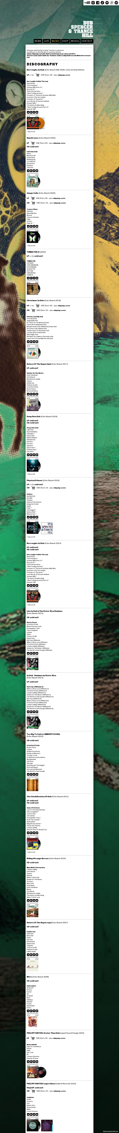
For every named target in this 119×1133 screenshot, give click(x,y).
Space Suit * (31, 447)
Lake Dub (30, 430)
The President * (32, 85)
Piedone (30, 500)
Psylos (29, 1004)
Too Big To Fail (32, 755)
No (28, 1054)
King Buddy (31, 1006)
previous (28, 112)
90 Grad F (30, 988)
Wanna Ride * (31, 512)
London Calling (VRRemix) (36, 646)
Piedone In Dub (32, 385)
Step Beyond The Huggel (35, 765)
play (31, 112)
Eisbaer (29, 875)
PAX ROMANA (31, 267)
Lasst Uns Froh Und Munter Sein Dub (40, 338)
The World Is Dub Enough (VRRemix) (39, 650)
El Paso (29, 990)
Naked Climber (32, 438)
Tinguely (30, 945)
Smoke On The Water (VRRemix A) (39, 695)
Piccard (29, 444)
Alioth (29, 154)
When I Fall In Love (33, 897)
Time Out (30, 167)
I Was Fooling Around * (35, 93)
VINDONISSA (31, 273)
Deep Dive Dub (32, 428)
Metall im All (31, 155)
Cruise (29, 221)
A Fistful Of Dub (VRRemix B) (37, 703)
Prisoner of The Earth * (35, 99)
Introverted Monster (34, 769)
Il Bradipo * (31, 434)
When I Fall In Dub (33, 877)
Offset (29, 1048)
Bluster (29, 215)
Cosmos (30, 1101)
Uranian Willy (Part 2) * (35, 87)
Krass (29, 1008)
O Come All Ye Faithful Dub (36, 332)
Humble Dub (31, 496)
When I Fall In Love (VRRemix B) (38, 701)
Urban (29, 1099)
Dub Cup (30, 939)
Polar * (29, 508)
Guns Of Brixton (33, 808)
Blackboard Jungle (33, 379)
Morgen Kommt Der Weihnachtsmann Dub (42, 326)
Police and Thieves (33, 826)
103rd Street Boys (33, 91)
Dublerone (30, 383)
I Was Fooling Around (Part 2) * (38, 107)
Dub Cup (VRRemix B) (34, 699)
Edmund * (30, 446)
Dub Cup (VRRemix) (33, 640)
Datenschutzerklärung (110, 1131)
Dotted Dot (31, 163)
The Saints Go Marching (35, 105)
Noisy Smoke (32, 1044)
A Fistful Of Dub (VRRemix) (36, 644)
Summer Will (31, 109)
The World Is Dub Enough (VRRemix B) (40, 708)
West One (30, 883)
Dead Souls (31, 83)
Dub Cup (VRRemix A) (35, 687)
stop (37, 112)
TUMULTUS (31, 261)
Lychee (29, 632)
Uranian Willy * (32, 103)
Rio (28, 994)
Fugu (28, 219)
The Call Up (31, 816)
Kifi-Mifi (29, 498)
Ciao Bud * (30, 451)
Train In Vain (31, 814)
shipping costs (64, 75)
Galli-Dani (30, 934)
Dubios (29, 494)
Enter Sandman (32, 375)
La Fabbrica (31, 161)
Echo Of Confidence (34, 1046)
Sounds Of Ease (32, 1058)
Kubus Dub (31, 436)
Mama (29, 889)
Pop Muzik (30, 891)
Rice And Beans (32, 391)
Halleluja (30, 1000)
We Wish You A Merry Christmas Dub (40, 336)
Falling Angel (31, 951)
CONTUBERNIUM (32, 265)
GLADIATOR (31, 269)
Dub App (30, 763)
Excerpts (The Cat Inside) (36, 97)
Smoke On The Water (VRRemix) (38, 648)
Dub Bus (30, 442)
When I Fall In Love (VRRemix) (37, 642)
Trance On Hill (31, 636)
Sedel (29, 506)
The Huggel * (31, 510)
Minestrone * (31, 514)
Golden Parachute (33, 751)
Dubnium (30, 165)
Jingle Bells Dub (32, 320)
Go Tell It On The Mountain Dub (38, 322)
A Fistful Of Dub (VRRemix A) (37, 691)
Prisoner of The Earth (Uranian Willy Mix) (41, 95)
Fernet (29, 992)
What (29, 1109)
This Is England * (33, 812)
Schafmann (31, 941)
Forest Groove (32, 1111)
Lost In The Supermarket (36, 810)
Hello (28, 1050)
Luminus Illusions (33, 1056)
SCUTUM (30, 271)
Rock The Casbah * (33, 820)
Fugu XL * (30, 223)
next (34, 112)
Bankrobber (31, 822)
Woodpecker (31, 759)
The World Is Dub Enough (36, 771)
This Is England (32, 630)
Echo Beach (31, 377)
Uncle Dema (31, 157)
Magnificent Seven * (34, 824)
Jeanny (29, 381)
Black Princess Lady (34, 626)
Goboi (29, 634)
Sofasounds (31, 1107)
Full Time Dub (32, 152)
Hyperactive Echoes (34, 502)
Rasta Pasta (31, 389)
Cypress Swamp (33, 217)
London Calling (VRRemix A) (36, 693)
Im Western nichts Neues (36, 757)
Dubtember (31, 986)
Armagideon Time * (34, 818)
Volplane (30, 1097)
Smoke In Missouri (33, 753)
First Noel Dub (32, 319)
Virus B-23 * (31, 89)
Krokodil (30, 996)
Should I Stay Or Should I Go (37, 830)
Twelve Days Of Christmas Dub (38, 330)
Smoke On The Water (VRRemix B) (39, 706)
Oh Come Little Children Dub (37, 328)
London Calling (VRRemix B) (36, 705)
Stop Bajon (31, 885)
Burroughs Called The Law (37, 81)
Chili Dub (30, 211)
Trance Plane (32, 209)
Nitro (28, 998)
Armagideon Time (33, 628)
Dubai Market (32, 213)
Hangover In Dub (33, 504)
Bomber (29, 1002)
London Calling (32, 828)
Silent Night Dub (32, 334)
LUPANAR (30, 263)
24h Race (30, 761)
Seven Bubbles (32, 432)
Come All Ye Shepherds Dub (36, 324)
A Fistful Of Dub (32, 387)
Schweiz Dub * (32, 449)
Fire (28, 1103)
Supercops (31, 638)
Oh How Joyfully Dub (35, 317)
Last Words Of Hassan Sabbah (38, 101)
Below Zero (31, 1105)
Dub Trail (30, 1052)
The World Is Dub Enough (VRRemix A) (40, 697)
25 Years (30, 881)
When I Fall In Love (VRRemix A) (38, 689)
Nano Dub (30, 936)
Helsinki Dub (31, 440)
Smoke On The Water (35, 373)
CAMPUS (30, 275)
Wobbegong (31, 159)
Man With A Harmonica (36, 867)
